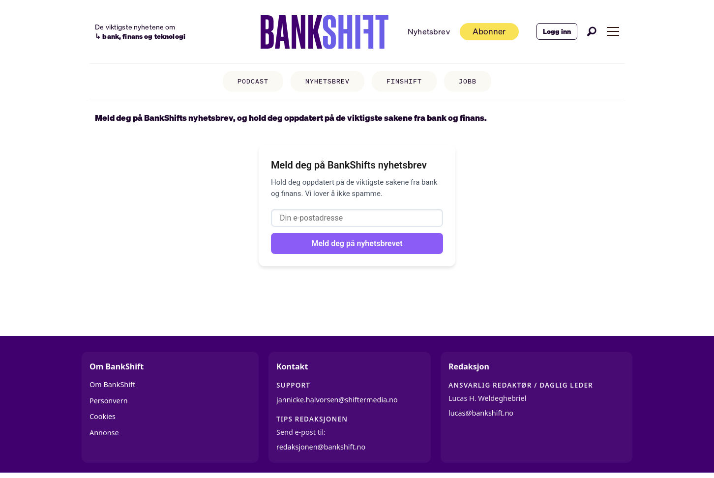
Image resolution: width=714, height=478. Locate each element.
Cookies (102, 416)
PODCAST (253, 81)
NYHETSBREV (327, 81)
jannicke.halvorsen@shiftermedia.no (337, 399)
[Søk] (592, 31)
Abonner (489, 31)
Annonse (104, 432)
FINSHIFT (404, 81)
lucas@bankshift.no (480, 413)
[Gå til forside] (324, 32)
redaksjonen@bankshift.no (320, 446)
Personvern (108, 400)
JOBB (467, 81)
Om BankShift (112, 384)
